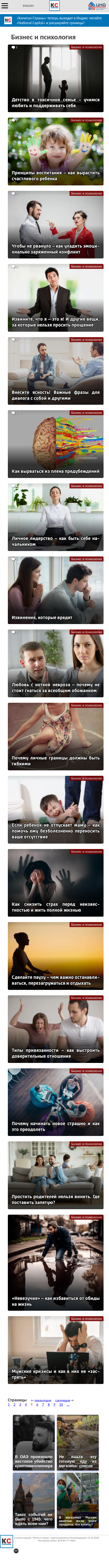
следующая (62, 1400)
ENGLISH (28, 6)
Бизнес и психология (86, 47)
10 (61, 1404)
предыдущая (42, 1400)
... (68, 1404)
